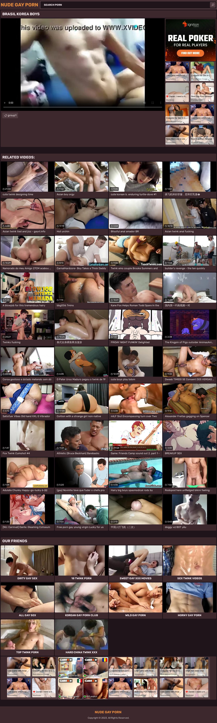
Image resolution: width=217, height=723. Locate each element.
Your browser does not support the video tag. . (83, 64)
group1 (12, 115)
